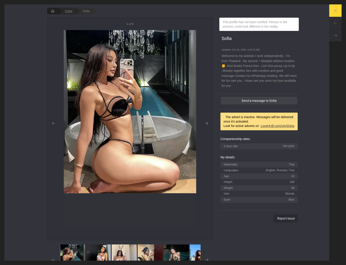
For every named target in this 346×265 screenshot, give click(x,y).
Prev (335, 23)
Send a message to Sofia (259, 100)
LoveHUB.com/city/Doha (277, 126)
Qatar (69, 11)
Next (335, 35)
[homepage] (52, 11)
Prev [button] (53, 123)
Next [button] (206, 123)
